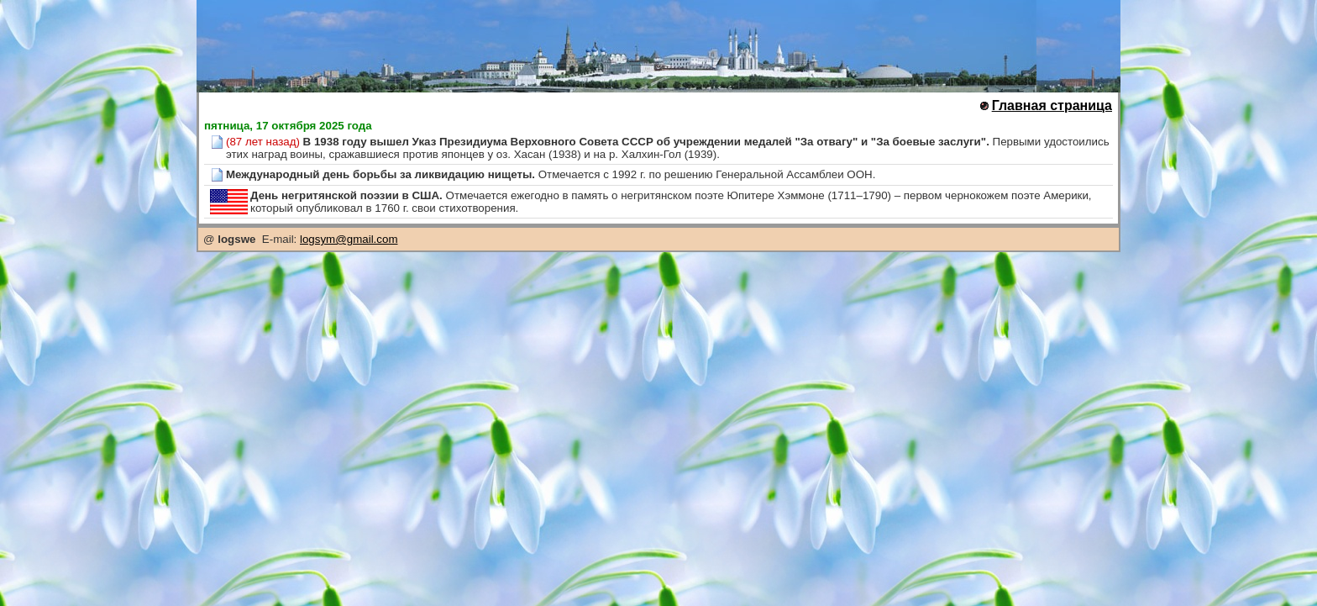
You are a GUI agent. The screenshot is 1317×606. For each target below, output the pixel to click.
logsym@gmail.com (348, 239)
